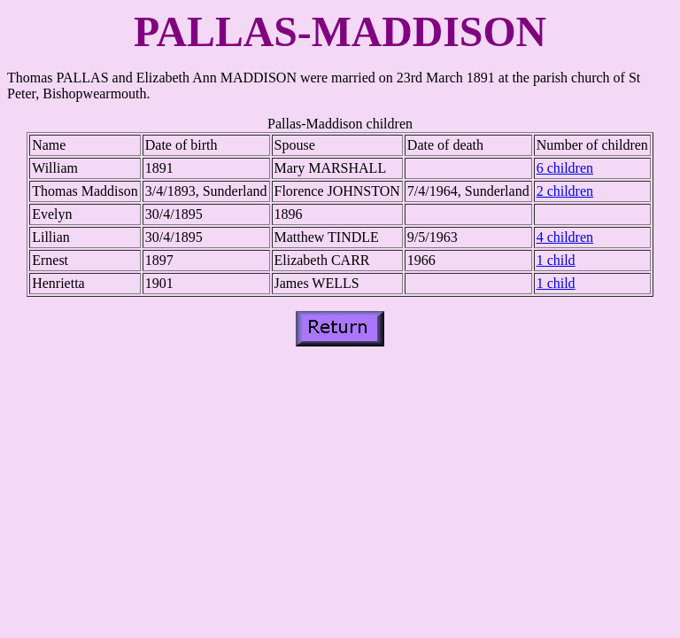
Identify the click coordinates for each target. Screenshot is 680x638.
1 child (556, 260)
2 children (565, 190)
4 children (565, 237)
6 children (565, 167)
